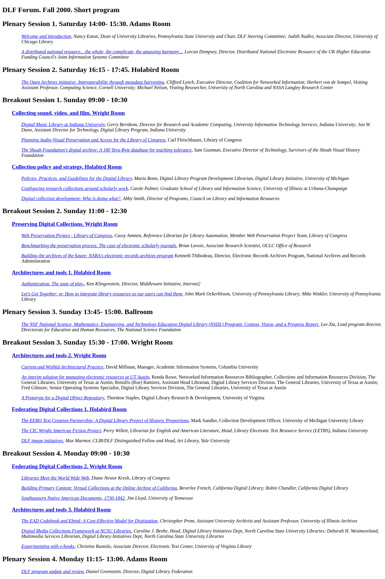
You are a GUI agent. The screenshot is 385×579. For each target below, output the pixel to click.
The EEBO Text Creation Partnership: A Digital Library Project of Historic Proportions (105, 420)
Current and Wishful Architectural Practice (62, 366)
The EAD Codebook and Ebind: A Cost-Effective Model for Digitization (89, 520)
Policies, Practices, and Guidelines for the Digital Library (76, 178)
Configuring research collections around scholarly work (74, 188)
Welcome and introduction (46, 36)
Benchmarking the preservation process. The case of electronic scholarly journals (98, 245)
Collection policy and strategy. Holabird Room (67, 167)
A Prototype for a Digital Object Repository (62, 397)
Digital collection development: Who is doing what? (70, 198)
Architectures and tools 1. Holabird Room (61, 272)
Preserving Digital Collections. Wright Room (65, 224)
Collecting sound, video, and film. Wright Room (68, 113)
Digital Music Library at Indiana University (63, 124)
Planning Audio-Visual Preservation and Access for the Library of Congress (93, 139)
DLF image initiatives (42, 440)
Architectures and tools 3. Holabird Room (61, 509)
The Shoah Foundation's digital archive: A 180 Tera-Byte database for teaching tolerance (106, 149)
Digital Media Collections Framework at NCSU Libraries (76, 530)
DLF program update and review (52, 571)
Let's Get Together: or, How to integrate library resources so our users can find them (101, 293)
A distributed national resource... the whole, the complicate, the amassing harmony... (101, 51)
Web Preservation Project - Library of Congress (66, 235)
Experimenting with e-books (48, 546)
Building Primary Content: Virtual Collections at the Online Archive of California (99, 487)
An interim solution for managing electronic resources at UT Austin (85, 376)
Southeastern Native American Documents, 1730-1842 (73, 498)
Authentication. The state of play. (52, 283)
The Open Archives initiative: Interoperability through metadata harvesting (92, 82)
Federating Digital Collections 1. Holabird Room (69, 409)
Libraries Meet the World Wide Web (55, 477)
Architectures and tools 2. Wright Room (59, 355)
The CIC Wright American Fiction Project (61, 430)
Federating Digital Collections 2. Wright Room (67, 466)
